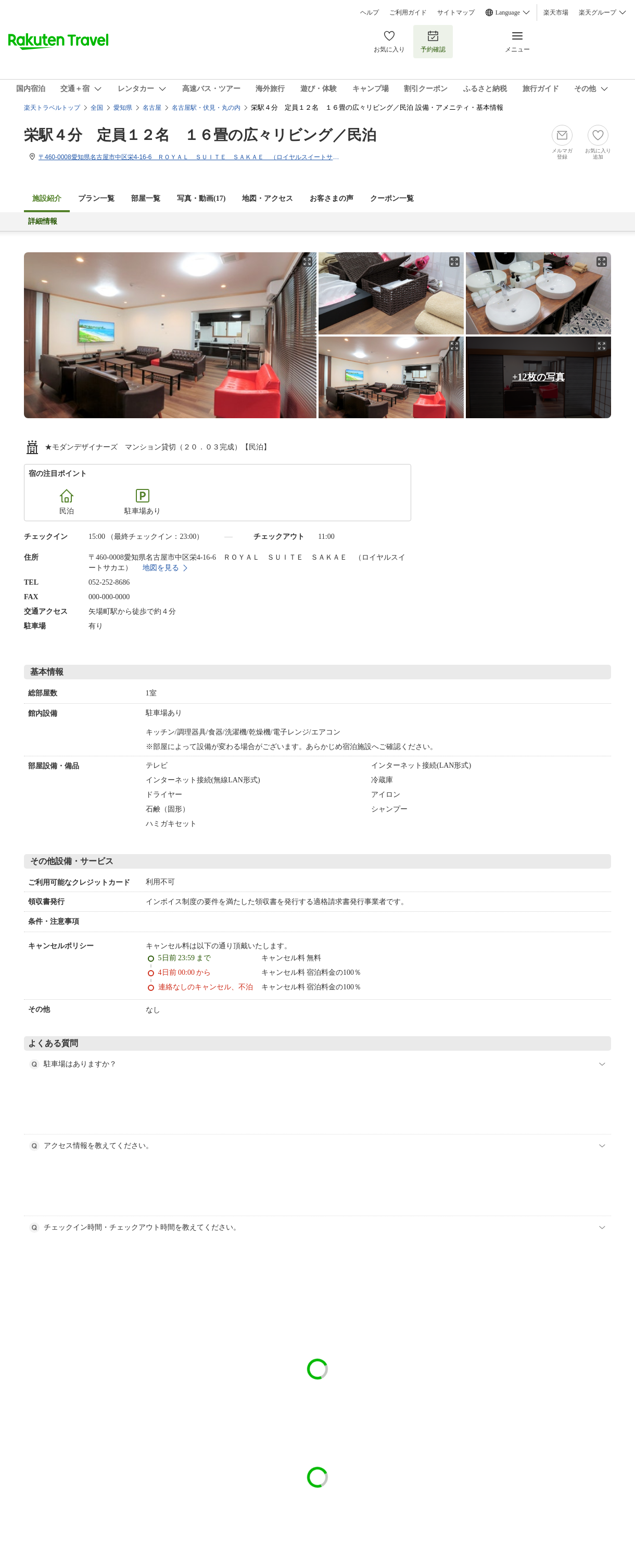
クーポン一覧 (392, 198)
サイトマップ (456, 12)
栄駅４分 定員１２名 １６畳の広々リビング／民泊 (200, 135)
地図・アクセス (267, 198)
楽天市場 (555, 12)
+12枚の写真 (538, 377)
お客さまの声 (331, 198)
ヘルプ (369, 12)
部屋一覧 (145, 198)
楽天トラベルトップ (52, 107)
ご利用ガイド (408, 12)
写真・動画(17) (201, 198)
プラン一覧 (96, 198)
